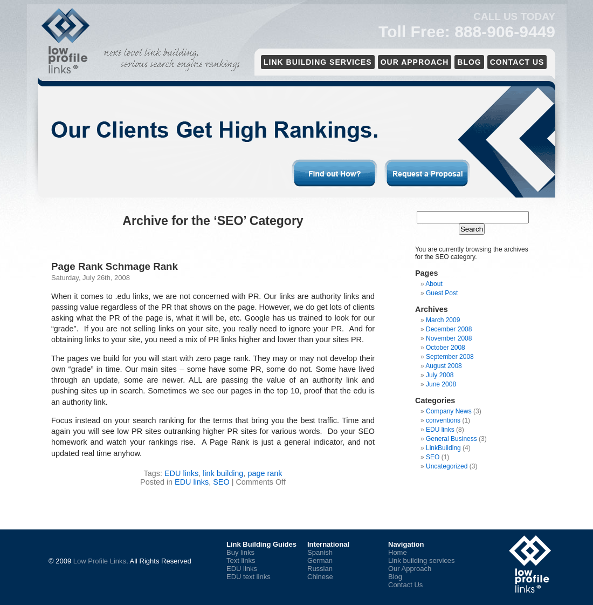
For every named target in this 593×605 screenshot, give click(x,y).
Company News (449, 411)
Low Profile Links (99, 561)
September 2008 (450, 357)
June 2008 (441, 384)
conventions (443, 420)
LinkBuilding (443, 448)
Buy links (240, 552)
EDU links (181, 473)
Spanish (320, 552)
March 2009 (443, 320)
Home (397, 552)
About (433, 284)
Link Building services (318, 62)
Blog (469, 62)
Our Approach (415, 62)
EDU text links (248, 577)
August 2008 (443, 366)
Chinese (320, 577)
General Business (451, 439)
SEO (221, 482)
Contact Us (517, 62)
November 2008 (449, 338)
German (320, 560)
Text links (240, 560)
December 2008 (449, 329)
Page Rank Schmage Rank (114, 266)
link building (223, 473)
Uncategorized (446, 466)
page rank (264, 473)
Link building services (421, 560)
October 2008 (445, 347)
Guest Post (442, 293)
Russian (320, 569)
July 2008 (439, 375)
